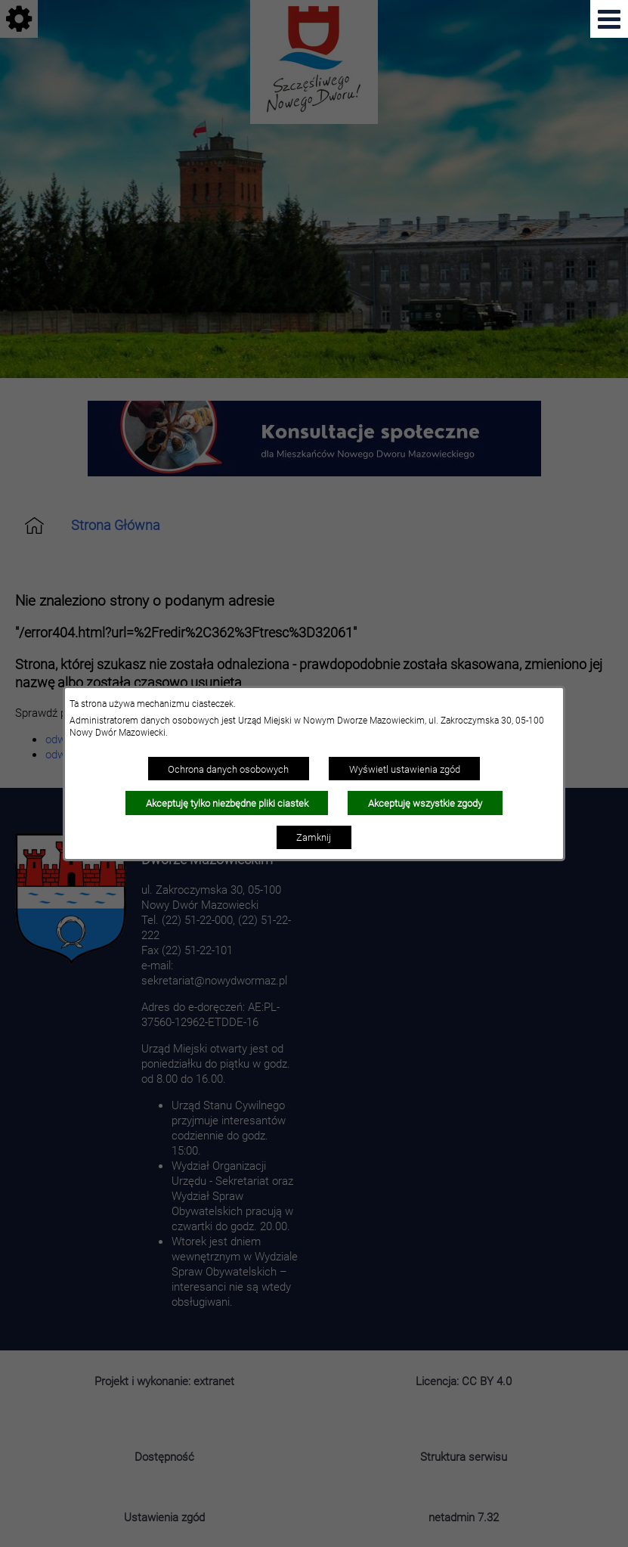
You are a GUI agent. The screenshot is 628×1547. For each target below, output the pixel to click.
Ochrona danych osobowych (228, 769)
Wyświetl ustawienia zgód (404, 769)
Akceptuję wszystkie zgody (425, 803)
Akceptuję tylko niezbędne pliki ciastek (227, 803)
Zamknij (313, 837)
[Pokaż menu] (609, 19)
